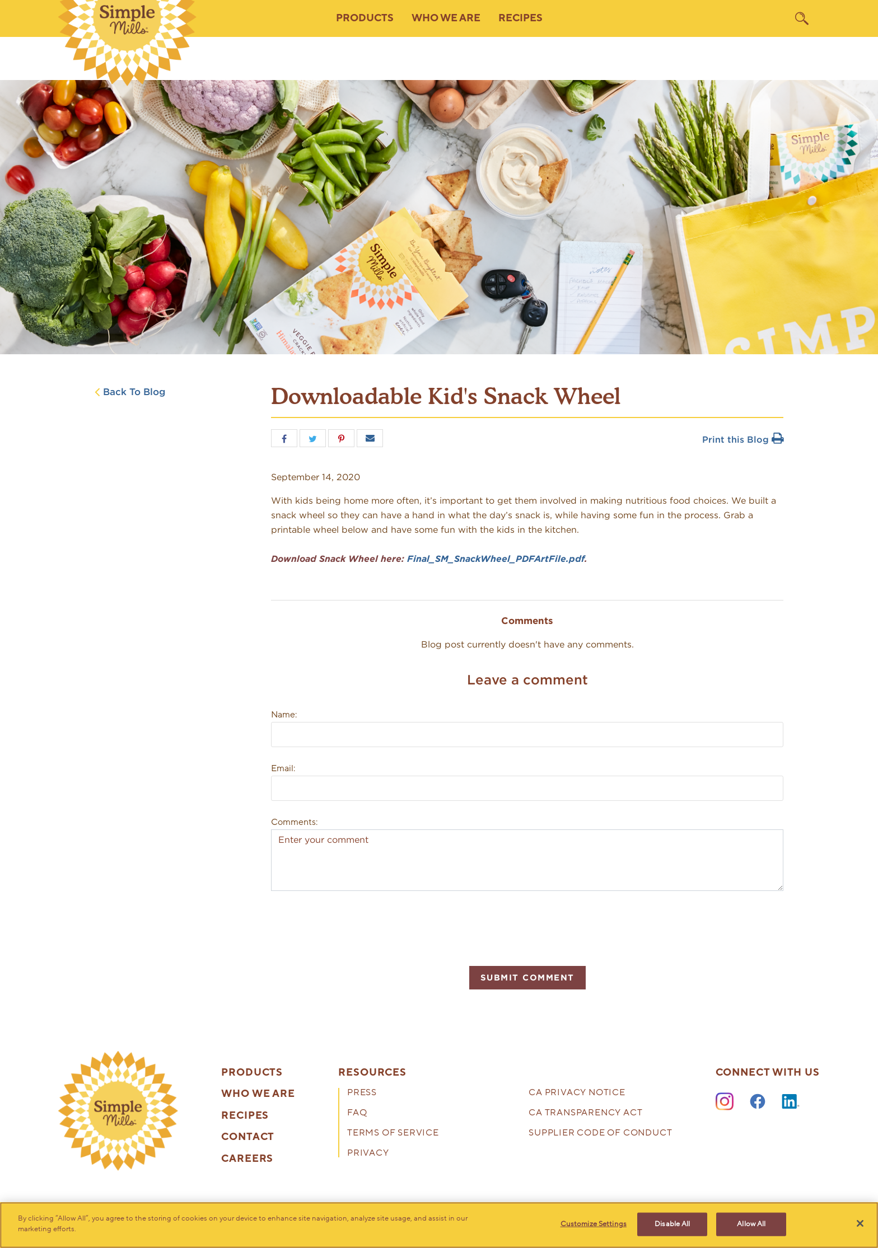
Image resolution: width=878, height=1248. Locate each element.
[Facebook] (757, 1102)
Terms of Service (393, 1133)
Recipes (520, 18)
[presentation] (356, 927)
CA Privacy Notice (577, 1093)
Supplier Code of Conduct (600, 1133)
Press (362, 1093)
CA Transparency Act (585, 1113)
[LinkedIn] (790, 1102)
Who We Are (258, 1094)
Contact (247, 1137)
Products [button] (365, 18)
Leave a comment (527, 680)
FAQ (357, 1113)
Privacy (368, 1153)
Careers (247, 1159)
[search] (802, 18)
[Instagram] (724, 1102)
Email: (283, 768)
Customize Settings (594, 1224)
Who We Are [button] (446, 18)
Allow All (751, 1224)
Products (252, 1073)
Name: (284, 715)
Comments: (294, 822)
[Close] (860, 1223)
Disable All (672, 1224)
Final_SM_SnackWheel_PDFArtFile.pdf (496, 558)
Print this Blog (742, 439)
